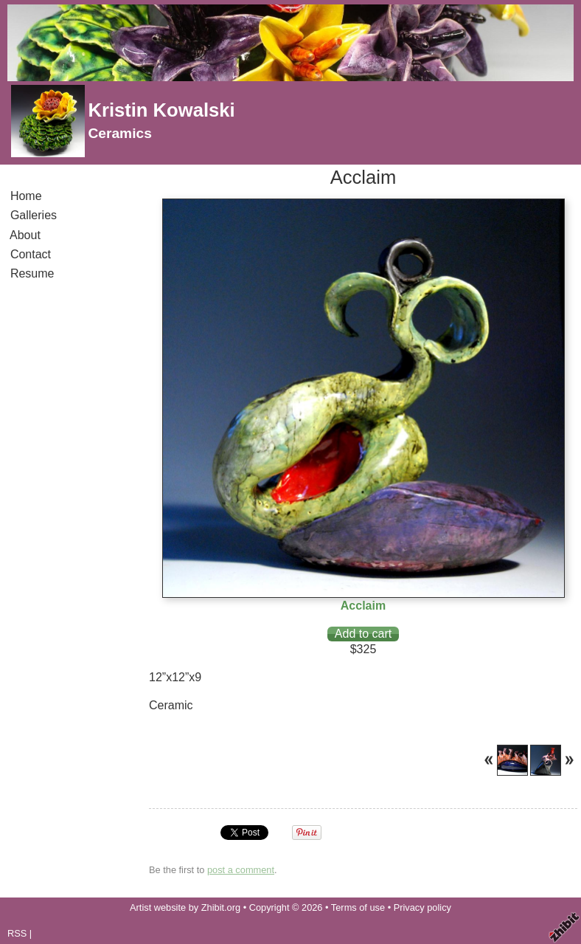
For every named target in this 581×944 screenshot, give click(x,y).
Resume (32, 273)
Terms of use (358, 907)
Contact (31, 254)
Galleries (33, 215)
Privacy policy (422, 907)
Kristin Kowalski (161, 110)
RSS (17, 933)
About (25, 235)
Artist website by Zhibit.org (185, 907)
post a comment (240, 869)
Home (26, 196)
